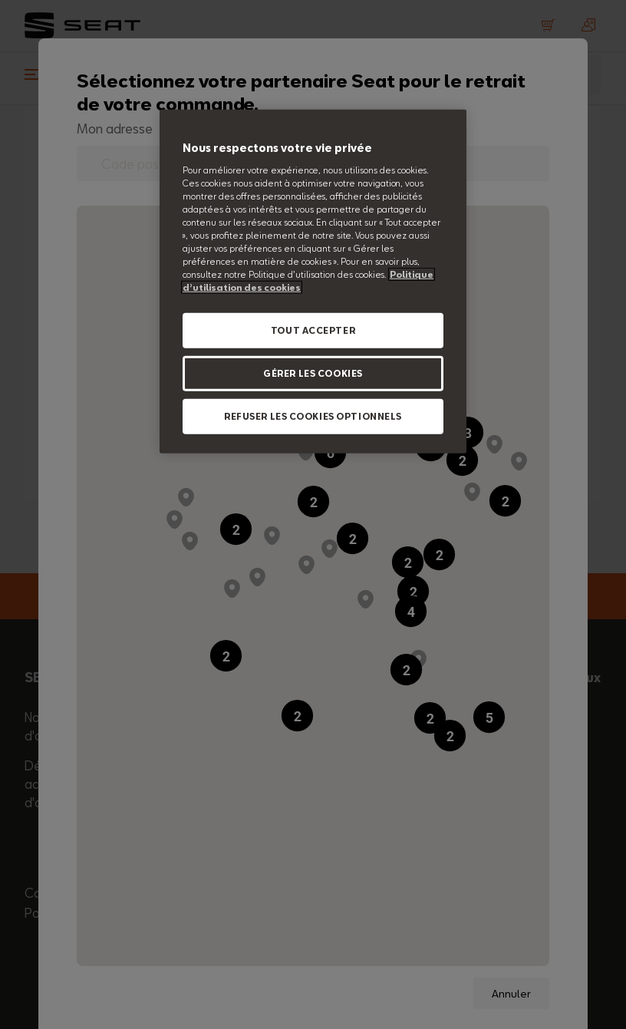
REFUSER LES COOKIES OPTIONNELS (313, 416)
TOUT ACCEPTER (313, 330)
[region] (313, 281)
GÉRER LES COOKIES (313, 373)
